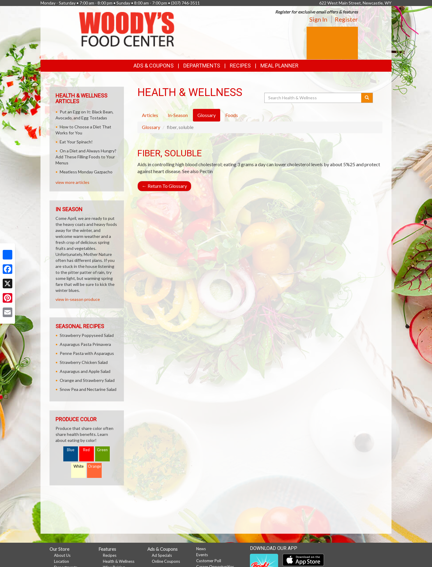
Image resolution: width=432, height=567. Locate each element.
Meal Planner (279, 65)
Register (346, 19)
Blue (70, 450)
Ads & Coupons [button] (154, 65)
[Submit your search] (367, 98)
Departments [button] (201, 65)
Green (102, 450)
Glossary (151, 127)
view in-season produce (78, 299)
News (201, 548)
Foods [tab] (231, 115)
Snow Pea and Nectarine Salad (88, 389)
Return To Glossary (164, 186)
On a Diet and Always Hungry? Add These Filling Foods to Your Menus (86, 156)
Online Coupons (166, 561)
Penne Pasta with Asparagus (87, 353)
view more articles (72, 182)
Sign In (318, 19)
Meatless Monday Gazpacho (86, 171)
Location (61, 561)
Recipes (240, 65)
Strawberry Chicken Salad (84, 362)
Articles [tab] (150, 115)
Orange (94, 466)
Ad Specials (162, 555)
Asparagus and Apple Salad (85, 371)
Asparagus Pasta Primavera (85, 344)
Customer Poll (208, 560)
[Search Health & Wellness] (313, 98)
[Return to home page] (126, 28)
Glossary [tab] (206, 115)
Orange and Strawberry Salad (87, 380)
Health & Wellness (118, 561)
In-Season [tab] (178, 115)
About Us (62, 555)
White (79, 466)
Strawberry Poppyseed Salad (87, 335)
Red (86, 450)
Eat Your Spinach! (76, 141)
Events (202, 554)
